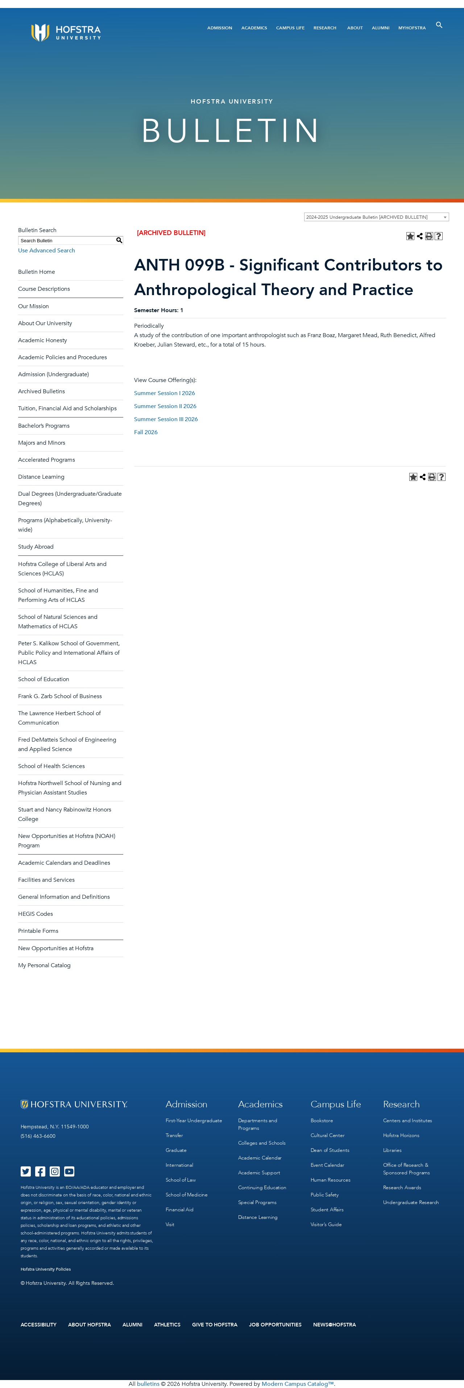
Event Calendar (327, 1165)
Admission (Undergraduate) (53, 374)
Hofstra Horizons (401, 1135)
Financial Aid (180, 1209)
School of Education (43, 679)
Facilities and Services (46, 880)
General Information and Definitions (64, 897)
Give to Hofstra (215, 1325)
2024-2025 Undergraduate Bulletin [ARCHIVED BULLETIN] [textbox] (366, 217)
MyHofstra (412, 28)
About (355, 28)
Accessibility (39, 1325)
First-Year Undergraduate (194, 1120)
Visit (170, 1224)
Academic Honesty (42, 340)
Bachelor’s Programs (44, 426)
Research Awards (402, 1187)
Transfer (174, 1135)
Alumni (380, 28)
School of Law (181, 1180)
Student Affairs (327, 1209)
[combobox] (376, 217)
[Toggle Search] (439, 25)
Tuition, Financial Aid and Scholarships (67, 408)
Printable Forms (38, 931)
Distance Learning (41, 477)
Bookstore (322, 1120)
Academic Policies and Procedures (62, 357)
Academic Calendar (260, 1157)
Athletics (167, 1325)
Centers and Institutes (407, 1120)
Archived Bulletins (41, 391)
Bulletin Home (36, 272)
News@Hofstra (334, 1325)
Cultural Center (328, 1135)
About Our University (45, 323)
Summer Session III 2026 (166, 419)
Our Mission (33, 306)
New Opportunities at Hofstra (56, 948)
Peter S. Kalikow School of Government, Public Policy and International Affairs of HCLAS (69, 653)
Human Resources (331, 1180)
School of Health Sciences (51, 766)
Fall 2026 (146, 432)
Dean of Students (330, 1150)
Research (325, 28)
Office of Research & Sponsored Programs (406, 1169)
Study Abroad (36, 547)
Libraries (392, 1150)
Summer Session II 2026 (165, 406)
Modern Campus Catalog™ (298, 1384)
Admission (219, 28)
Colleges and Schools (262, 1143)
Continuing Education (262, 1187)
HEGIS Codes (35, 914)
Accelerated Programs (46, 460)
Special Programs (257, 1202)
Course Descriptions (44, 289)
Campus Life (290, 28)
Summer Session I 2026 (164, 393)
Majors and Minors (41, 443)
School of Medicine (187, 1194)
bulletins (148, 1384)
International (179, 1165)
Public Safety (325, 1194)
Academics (254, 28)
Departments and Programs (257, 1124)
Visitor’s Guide (326, 1224)
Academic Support (259, 1172)
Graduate (176, 1150)
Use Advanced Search (46, 251)
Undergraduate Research (411, 1202)
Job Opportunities (275, 1325)
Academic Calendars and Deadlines (64, 863)
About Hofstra (89, 1325)
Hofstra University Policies (46, 1269)
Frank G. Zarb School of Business (60, 696)
